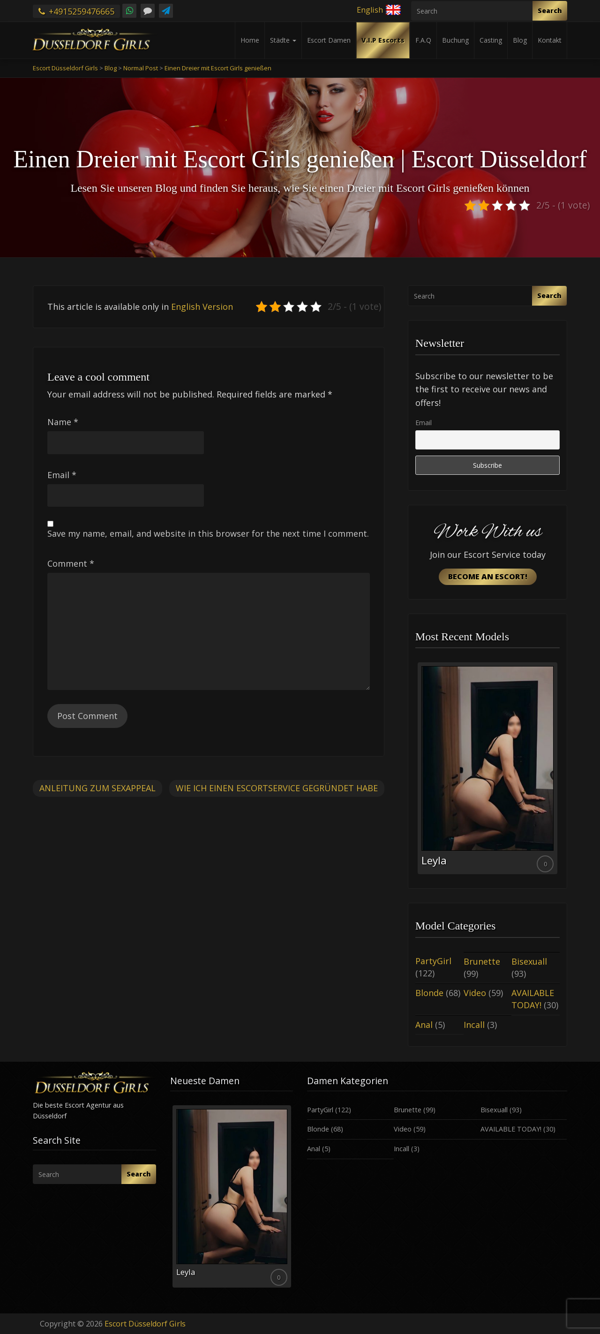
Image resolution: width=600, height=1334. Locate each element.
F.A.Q (423, 40)
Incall (474, 1024)
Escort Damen (329, 40)
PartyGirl (433, 961)
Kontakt (550, 40)
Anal (424, 1024)
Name (62, 421)
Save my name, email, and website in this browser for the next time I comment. (208, 533)
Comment (70, 563)
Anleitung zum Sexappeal (97, 788)
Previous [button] (415, 772)
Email (61, 474)
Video (475, 992)
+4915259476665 (76, 11)
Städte (283, 40)
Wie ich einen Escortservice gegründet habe (277, 788)
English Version (202, 306)
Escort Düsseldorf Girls (145, 1324)
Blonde (429, 992)
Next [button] (559, 772)
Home (249, 40)
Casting (491, 40)
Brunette (482, 961)
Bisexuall (529, 961)
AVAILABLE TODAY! (532, 999)
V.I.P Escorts (383, 40)
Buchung (455, 40)
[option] (487, 768)
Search (550, 10)
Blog (520, 40)
